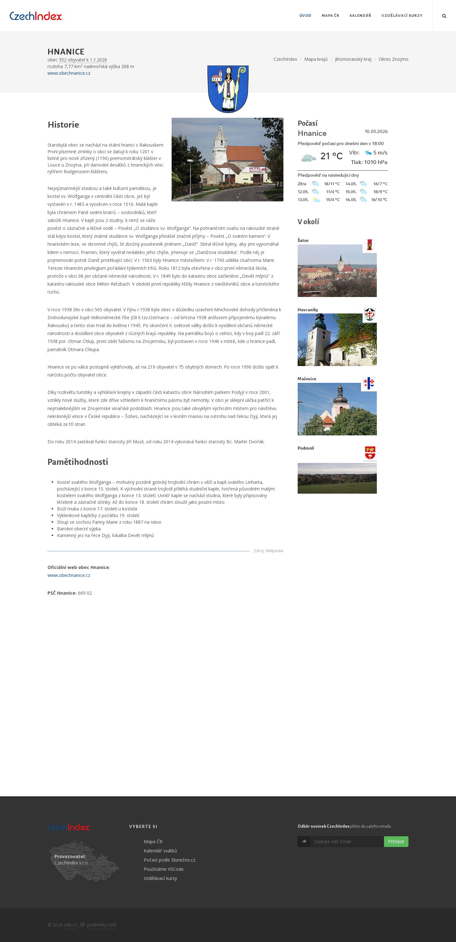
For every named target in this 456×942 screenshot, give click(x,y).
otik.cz (70, 925)
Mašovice (307, 378)
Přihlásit (396, 841)
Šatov (303, 240)
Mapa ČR (153, 841)
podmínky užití (102, 925)
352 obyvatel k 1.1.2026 (83, 60)
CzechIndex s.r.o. (71, 863)
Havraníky (308, 309)
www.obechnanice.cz (69, 73)
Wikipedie (274, 550)
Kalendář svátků (160, 851)
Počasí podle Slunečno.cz (169, 860)
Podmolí (306, 448)
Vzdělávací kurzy (160, 878)
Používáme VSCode (164, 869)
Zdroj (259, 550)
